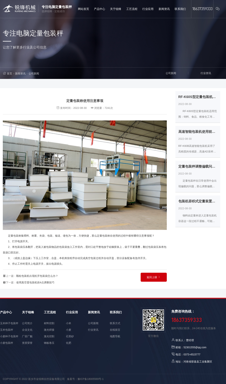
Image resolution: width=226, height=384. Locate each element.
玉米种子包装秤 (9, 323)
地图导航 (115, 336)
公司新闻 (34, 73)
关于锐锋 (28, 312)
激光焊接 (49, 329)
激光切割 (49, 336)
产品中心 (6, 312)
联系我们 (116, 312)
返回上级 (154, 277)
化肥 (68, 342)
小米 (68, 323)
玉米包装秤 (6, 329)
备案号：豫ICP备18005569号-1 (85, 378)
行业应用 (72, 312)
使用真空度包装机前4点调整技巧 (35, 282)
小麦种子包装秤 (9, 336)
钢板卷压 (49, 342)
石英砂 (70, 336)
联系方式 (115, 323)
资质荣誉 (27, 342)
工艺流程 (50, 312)
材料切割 (49, 323)
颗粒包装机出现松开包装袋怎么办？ (37, 275)
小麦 (68, 329)
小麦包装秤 (6, 342)
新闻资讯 (20, 73)
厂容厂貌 (27, 336)
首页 (9, 73)
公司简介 (27, 323)
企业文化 (27, 329)
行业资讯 (206, 73)
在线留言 (115, 329)
